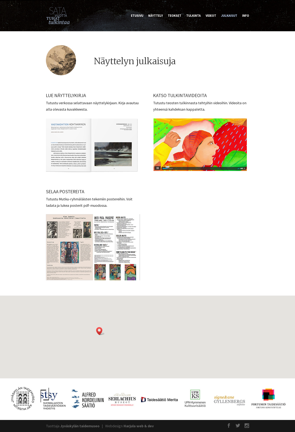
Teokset (174, 16)
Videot (211, 16)
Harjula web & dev (138, 426)
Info (245, 16)
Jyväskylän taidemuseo (80, 426)
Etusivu (137, 16)
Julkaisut (229, 16)
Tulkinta (193, 16)
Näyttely (155, 16)
